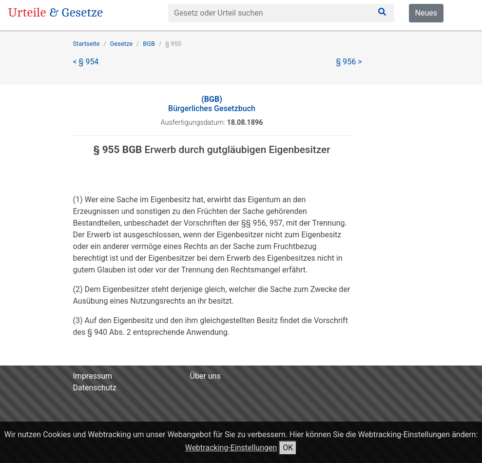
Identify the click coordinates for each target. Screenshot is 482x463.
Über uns (205, 376)
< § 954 (86, 61)
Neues (426, 13)
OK (288, 447)
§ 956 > (349, 61)
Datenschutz (94, 387)
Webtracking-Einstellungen (231, 447)
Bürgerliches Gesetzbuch (211, 104)
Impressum (93, 376)
